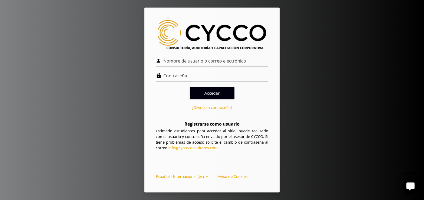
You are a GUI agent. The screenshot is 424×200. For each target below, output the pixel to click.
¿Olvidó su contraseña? (212, 107)
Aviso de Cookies (232, 176)
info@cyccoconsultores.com (192, 147)
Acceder (212, 93)
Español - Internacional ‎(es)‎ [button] (180, 176)
